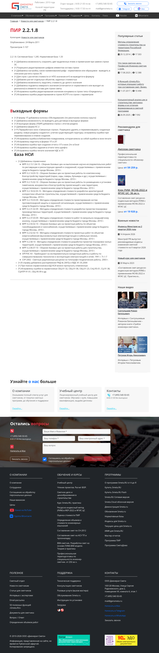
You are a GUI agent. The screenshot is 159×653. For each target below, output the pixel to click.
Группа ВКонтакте (21, 516)
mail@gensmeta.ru (104, 8)
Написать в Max (17, 451)
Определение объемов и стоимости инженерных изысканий (69, 523)
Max (141, 9)
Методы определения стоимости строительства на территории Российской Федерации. (131, 46)
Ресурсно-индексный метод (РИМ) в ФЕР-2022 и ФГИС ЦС (71, 509)
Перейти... (17, 408)
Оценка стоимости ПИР (68, 515)
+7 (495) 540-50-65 (103, 3)
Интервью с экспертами (21, 595)
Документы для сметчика (22, 612)
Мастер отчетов (112, 535)
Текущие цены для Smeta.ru (118, 526)
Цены (86, 15)
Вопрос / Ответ (17, 617)
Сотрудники (15, 487)
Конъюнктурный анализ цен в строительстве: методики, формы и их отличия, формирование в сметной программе (132, 105)
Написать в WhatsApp (115, 615)
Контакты (96, 15)
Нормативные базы (114, 516)
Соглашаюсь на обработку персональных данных (61, 459)
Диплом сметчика (129, 149)
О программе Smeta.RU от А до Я (120, 482)
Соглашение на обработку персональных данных (22, 493)
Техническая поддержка (69, 581)
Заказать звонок (133, 3)
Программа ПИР (112, 540)
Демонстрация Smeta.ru (116, 506)
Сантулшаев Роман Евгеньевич (127, 312)
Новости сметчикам (19, 585)
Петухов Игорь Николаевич (132, 355)
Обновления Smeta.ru (115, 511)
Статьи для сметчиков (20, 590)
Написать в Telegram (115, 610)
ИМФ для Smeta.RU (114, 531)
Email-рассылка (17, 600)
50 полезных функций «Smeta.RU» (20, 606)
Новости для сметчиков (32, 37)
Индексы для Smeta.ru (115, 521)
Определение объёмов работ (24, 622)
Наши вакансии (17, 500)
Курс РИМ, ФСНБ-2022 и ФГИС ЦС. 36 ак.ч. (132, 191)
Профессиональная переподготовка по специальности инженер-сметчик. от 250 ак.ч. (69, 557)
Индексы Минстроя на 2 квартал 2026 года (130, 228)
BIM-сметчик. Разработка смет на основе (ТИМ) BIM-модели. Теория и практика (73, 546)
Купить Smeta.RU (113, 487)
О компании (16, 482)
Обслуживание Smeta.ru (69, 595)
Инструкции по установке (69, 600)
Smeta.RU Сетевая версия (117, 497)
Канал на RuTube (20, 510)
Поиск (105, 15)
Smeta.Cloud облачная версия (119, 502)
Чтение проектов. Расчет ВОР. (72, 487)
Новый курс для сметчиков (131, 258)
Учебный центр (64, 482)
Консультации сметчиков (69, 585)
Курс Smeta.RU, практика (69, 502)
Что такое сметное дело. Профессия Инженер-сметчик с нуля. (132, 66)
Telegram (124, 9)
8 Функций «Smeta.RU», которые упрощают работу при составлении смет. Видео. (132, 84)
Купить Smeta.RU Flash (115, 492)
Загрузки (61, 605)
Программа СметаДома (116, 545)
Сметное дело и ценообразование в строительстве (67, 495)
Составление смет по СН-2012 (71, 530)
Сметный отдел (17, 581)
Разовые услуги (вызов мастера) (72, 590)
